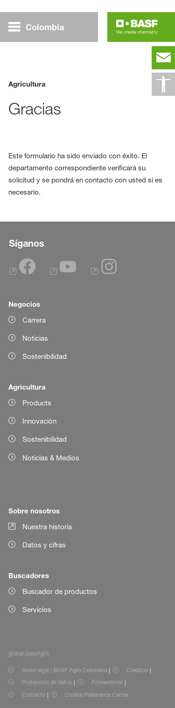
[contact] (163, 57)
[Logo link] (137, 27)
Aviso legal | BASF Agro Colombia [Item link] (64, 670)
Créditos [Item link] (137, 670)
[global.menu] (39, 27)
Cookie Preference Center (97, 694)
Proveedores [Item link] (107, 682)
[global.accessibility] (163, 84)
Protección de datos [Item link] (47, 682)
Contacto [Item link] (33, 694)
